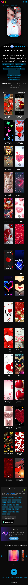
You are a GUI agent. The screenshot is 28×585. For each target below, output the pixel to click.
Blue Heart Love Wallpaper (19, 272)
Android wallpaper (11, 493)
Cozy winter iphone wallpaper (14, 77)
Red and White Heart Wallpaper (8, 350)
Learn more (14, 538)
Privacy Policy (24, 577)
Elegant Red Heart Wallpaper (19, 428)
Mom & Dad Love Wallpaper (8, 117)
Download (14, 36)
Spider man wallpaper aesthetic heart (14, 66)
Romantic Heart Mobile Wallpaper (8, 428)
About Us (8, 577)
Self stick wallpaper (21, 68)
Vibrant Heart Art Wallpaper (19, 169)
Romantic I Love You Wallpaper (8, 324)
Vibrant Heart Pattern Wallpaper (8, 143)
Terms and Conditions (15, 577)
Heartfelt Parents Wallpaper (19, 376)
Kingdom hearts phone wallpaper (9, 68)
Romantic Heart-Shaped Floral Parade (8, 220)
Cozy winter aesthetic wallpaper (14, 75)
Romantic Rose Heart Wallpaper (19, 194)
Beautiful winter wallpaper (14, 73)
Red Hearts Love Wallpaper (8, 272)
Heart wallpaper (14, 5)
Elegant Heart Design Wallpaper (8, 376)
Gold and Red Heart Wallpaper (19, 324)
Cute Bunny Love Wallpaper (8, 194)
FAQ (12, 579)
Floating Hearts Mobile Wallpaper (8, 402)
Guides (15, 579)
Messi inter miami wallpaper (14, 79)
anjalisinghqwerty (17, 46)
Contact (2, 577)
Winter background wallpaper (14, 70)
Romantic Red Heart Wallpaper (19, 246)
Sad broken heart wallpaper (8, 64)
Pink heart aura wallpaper (20, 64)
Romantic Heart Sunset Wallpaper (19, 480)
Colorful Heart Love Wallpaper (8, 298)
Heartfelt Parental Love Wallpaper (19, 350)
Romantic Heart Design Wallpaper (19, 117)
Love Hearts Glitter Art (8, 453)
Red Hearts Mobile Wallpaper (19, 454)
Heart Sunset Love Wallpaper (19, 298)
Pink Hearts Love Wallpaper (19, 220)
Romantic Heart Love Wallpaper (19, 143)
